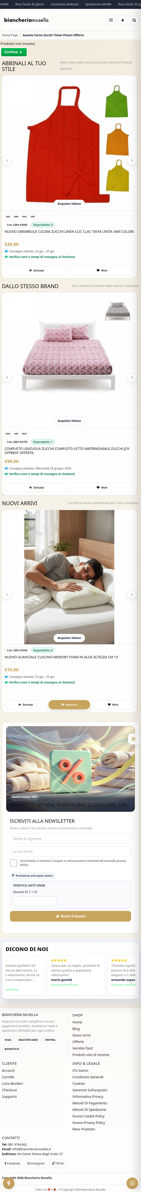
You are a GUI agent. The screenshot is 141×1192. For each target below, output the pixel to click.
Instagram (36, 1163)
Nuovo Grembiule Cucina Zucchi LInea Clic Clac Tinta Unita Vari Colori (69, 231)
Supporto (9, 1096)
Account (8, 1070)
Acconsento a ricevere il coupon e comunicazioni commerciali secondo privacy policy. (68, 863)
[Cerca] (134, 20)
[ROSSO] (24, 216)
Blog (76, 1028)
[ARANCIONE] (16, 216)
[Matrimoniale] (24, 434)
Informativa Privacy (87, 1096)
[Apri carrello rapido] (127, 739)
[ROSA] (8, 434)
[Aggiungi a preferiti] (102, 270)
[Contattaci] (9, 1183)
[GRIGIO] (16, 434)
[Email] (70, 851)
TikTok (58, 1163)
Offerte (78, 1041)
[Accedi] (122, 20)
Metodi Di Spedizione (89, 1109)
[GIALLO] (8, 216)
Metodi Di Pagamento (89, 1103)
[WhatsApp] (132, 1183)
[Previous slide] (6, 160)
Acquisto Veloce (69, 204)
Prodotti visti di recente (90, 1054)
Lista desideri (12, 1083)
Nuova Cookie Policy (88, 1116)
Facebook (12, 1163)
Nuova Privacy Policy (88, 1122)
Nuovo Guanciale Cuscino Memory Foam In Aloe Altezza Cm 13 (61, 657)
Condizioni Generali (87, 1077)
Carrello (8, 1077)
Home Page (10, 35)
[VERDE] (32, 216)
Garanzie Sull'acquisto (89, 1090)
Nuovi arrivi (81, 1035)
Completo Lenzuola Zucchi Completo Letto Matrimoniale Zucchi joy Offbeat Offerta (67, 451)
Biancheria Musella (38, 1178)
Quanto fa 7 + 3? (25, 892)
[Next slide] (131, 160)
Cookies (78, 1083)
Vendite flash (82, 1048)
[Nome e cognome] (70, 838)
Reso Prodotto (83, 1129)
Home (77, 1022)
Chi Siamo (80, 1070)
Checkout (9, 1090)
